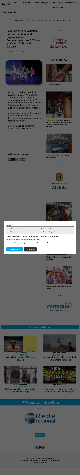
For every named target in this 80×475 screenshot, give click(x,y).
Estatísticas (12, 232)
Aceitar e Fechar (14, 249)
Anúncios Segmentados (49, 232)
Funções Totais (47, 229)
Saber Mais (30, 249)
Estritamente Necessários (17, 229)
